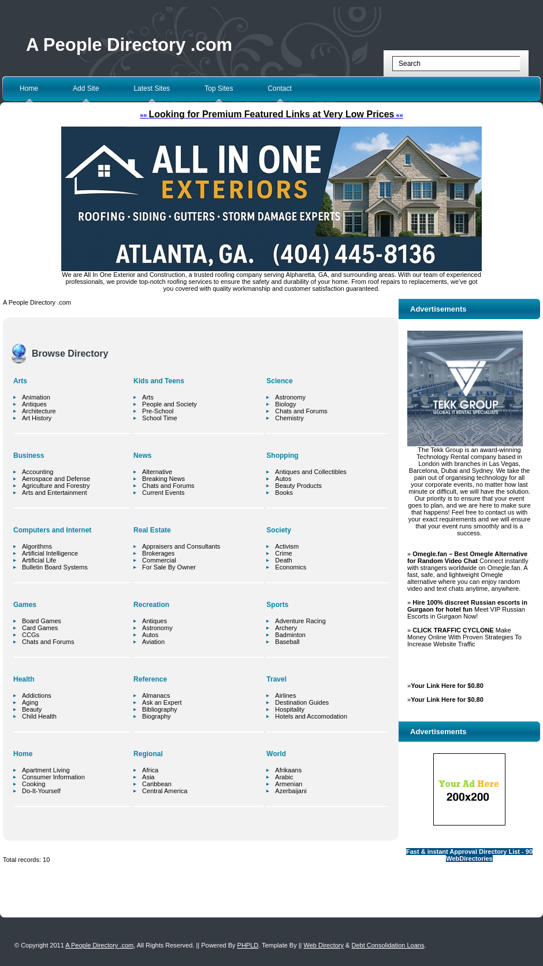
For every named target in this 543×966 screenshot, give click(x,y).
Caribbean (157, 783)
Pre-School (157, 411)
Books (284, 492)
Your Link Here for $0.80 (447, 685)
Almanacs (156, 695)
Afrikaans (288, 770)
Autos (150, 634)
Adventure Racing (300, 620)
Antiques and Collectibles (311, 471)
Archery (286, 627)
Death (283, 560)
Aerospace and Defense (56, 478)
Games (24, 605)
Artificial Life (39, 560)
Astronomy (157, 627)
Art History (36, 417)
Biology (285, 404)
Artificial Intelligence (50, 553)
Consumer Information (53, 776)
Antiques (34, 404)
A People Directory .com (129, 45)
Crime (283, 553)
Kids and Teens (158, 381)
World (276, 754)
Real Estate (152, 530)
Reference (150, 679)
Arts (20, 381)
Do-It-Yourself (41, 790)
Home (29, 88)
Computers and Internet (52, 530)
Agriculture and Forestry (56, 485)
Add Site (86, 88)
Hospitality (289, 709)
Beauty (32, 709)
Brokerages (158, 553)
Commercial (159, 560)
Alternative (157, 471)
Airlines (285, 695)
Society (278, 530)
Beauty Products (298, 485)
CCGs (30, 634)
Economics (290, 567)
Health (24, 679)
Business (28, 455)
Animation (36, 397)
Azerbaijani (290, 790)
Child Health (39, 716)
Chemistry (289, 417)
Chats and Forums (48, 641)
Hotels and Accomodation (311, 716)
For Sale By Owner (169, 567)
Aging (30, 702)
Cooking (33, 783)
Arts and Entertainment (54, 492)
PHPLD (248, 945)
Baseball (287, 641)
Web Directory (324, 945)
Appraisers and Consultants (181, 546)
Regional (148, 754)
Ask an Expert (161, 702)
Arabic (284, 776)
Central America (164, 790)
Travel (276, 679)
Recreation (151, 605)
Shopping (282, 455)
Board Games (41, 620)
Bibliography (159, 709)
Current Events (163, 492)
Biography (156, 716)
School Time (159, 417)
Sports (277, 605)
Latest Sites (151, 88)
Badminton (290, 634)
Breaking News (163, 478)
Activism (287, 546)
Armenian (288, 783)
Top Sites (218, 88)
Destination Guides (302, 702)
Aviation (153, 641)
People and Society (169, 404)
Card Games (40, 627)
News (142, 455)
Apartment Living (46, 770)
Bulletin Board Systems (55, 567)
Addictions (36, 695)
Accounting (37, 471)
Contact (279, 88)
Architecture (39, 411)
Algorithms (37, 546)
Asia (148, 776)
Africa (150, 770)
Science (279, 381)
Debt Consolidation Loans (387, 945)
